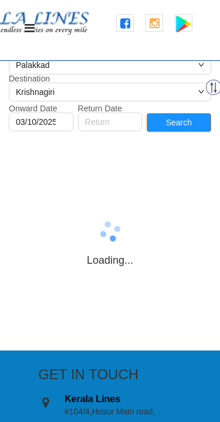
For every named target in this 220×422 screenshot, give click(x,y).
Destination (29, 78)
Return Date (100, 108)
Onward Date (33, 108)
